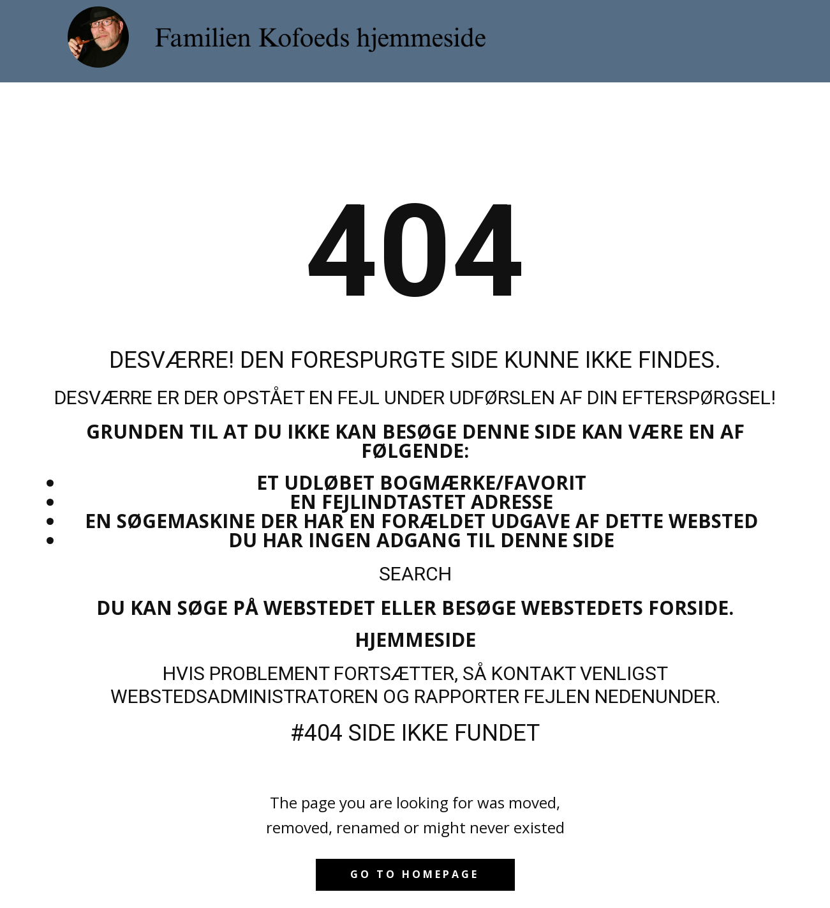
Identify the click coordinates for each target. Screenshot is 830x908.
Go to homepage (414, 874)
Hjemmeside (415, 639)
